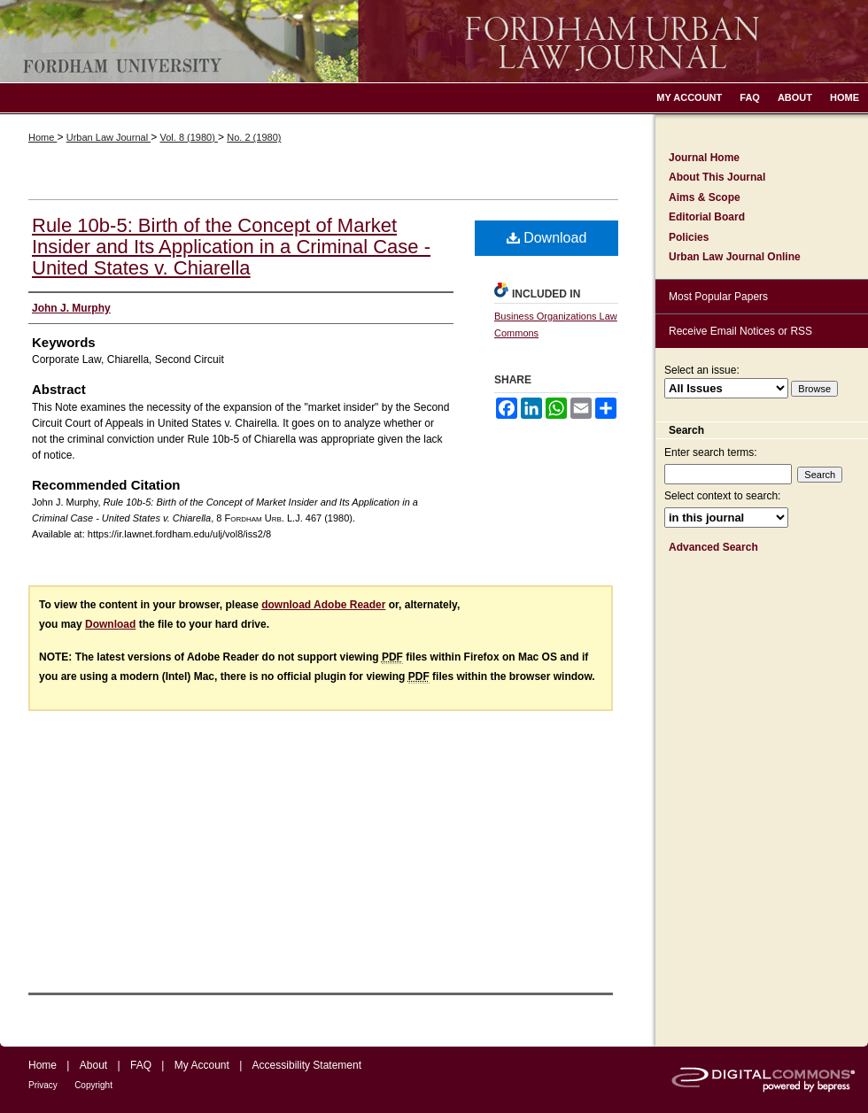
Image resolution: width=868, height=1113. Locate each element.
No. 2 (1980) (254, 137)
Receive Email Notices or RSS (740, 331)
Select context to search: (722, 496)
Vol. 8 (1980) (188, 137)
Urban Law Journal (108, 137)
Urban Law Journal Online (735, 257)
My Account (201, 1065)
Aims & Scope (704, 197)
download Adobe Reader (323, 605)
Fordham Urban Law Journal (434, 41)
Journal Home (704, 157)
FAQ (140, 1065)
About (93, 1065)
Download (547, 237)
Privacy (43, 1085)
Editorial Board (707, 217)
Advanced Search (713, 547)
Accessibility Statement (306, 1065)
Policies (689, 237)
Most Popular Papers (718, 296)
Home (42, 137)
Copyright (93, 1085)
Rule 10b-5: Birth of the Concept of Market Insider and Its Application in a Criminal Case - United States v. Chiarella (231, 246)
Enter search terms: (710, 452)
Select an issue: (702, 370)
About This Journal (717, 177)
